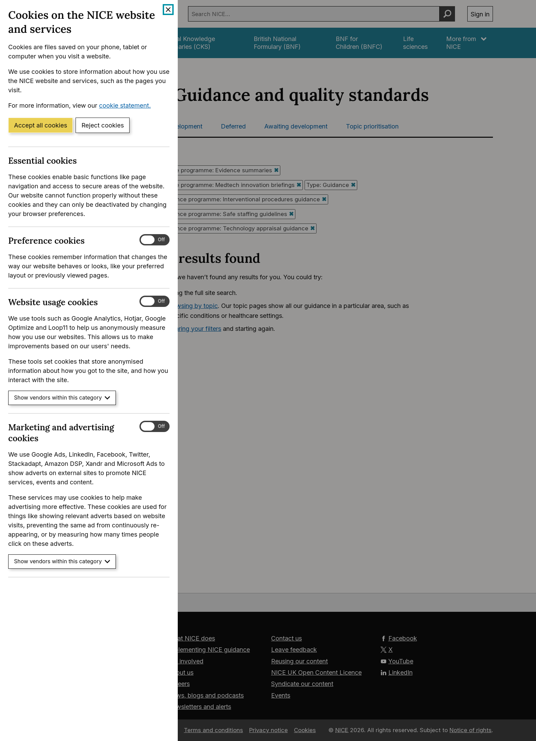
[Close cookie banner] (168, 9)
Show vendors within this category (62, 397)
